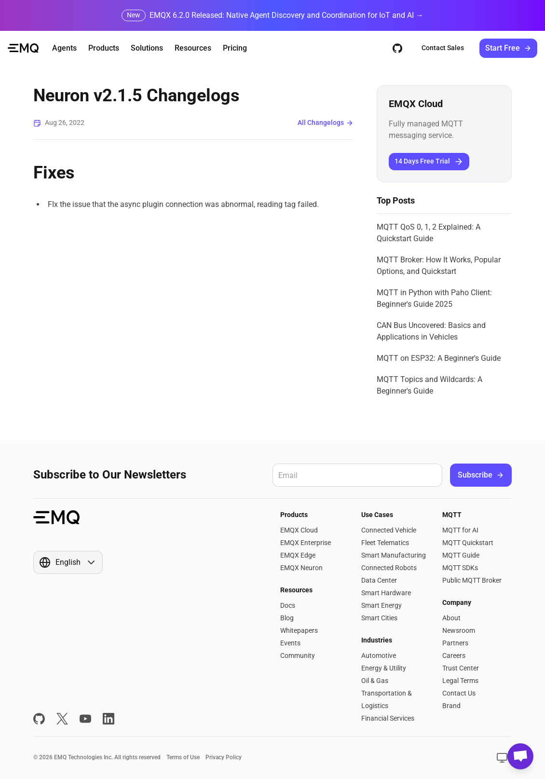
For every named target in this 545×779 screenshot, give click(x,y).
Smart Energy (381, 605)
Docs (287, 605)
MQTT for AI (460, 530)
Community (297, 655)
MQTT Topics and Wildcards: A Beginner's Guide (429, 385)
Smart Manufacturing (393, 555)
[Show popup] (68, 562)
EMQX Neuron (301, 568)
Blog (287, 618)
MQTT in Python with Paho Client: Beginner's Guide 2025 (434, 298)
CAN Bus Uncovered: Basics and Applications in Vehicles (431, 331)
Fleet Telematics (385, 543)
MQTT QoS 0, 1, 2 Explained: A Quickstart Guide (428, 232)
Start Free (508, 48)
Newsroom (458, 630)
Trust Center (460, 668)
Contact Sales (443, 48)
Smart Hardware (386, 593)
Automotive (378, 655)
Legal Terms (460, 680)
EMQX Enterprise (305, 543)
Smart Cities (379, 618)
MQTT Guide (460, 555)
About (451, 618)
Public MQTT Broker (472, 580)
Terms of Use (183, 757)
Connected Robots (389, 568)
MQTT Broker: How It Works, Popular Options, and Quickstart (439, 265)
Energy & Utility (383, 668)
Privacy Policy (223, 757)
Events (290, 643)
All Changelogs (326, 123)
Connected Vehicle (388, 530)
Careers (453, 655)
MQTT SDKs (460, 568)
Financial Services (387, 718)
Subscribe (481, 474)
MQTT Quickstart (467, 543)
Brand (451, 706)
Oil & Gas (374, 680)
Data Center (379, 580)
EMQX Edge (297, 555)
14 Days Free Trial (429, 161)
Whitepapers (299, 630)
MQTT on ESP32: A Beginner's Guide (439, 358)
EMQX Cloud (299, 530)
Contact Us (459, 693)
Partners (455, 643)
